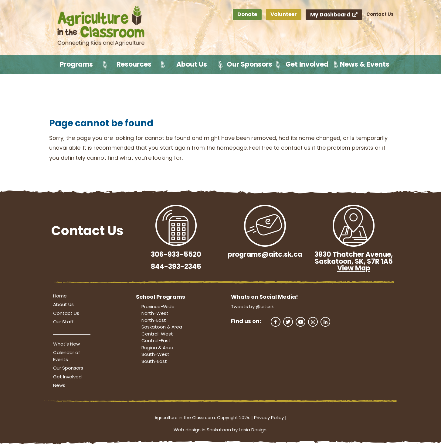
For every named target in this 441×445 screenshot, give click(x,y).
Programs (76, 64)
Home (60, 296)
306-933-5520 (176, 254)
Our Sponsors (249, 64)
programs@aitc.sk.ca (265, 254)
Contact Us (380, 14)
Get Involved (307, 64)
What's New (66, 344)
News (59, 385)
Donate (247, 14)
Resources (134, 64)
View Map (353, 268)
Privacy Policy (269, 417)
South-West (155, 354)
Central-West (157, 334)
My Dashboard (334, 14)
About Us (191, 64)
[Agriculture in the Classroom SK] (102, 26)
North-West (154, 313)
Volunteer (283, 14)
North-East (153, 320)
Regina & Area (157, 347)
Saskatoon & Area (161, 327)
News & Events (364, 64)
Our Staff (63, 321)
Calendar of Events (66, 356)
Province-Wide (158, 306)
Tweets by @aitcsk (252, 306)
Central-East (156, 340)
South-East (154, 361)
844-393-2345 (176, 266)
